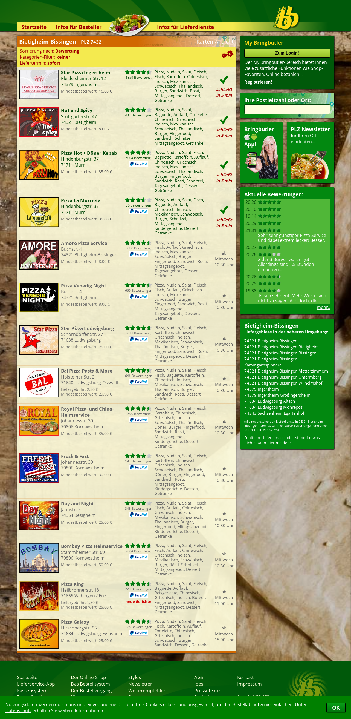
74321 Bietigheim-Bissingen (270, 340)
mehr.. (323, 307)
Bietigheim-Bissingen (271, 325)
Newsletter (140, 683)
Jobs (198, 683)
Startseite (34, 27)
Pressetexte (207, 690)
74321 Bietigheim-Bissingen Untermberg (282, 377)
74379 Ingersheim (261, 389)
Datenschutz (18, 710)
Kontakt (245, 677)
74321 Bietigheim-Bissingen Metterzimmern (286, 371)
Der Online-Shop (88, 677)
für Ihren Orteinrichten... (310, 152)
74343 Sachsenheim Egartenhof (274, 413)
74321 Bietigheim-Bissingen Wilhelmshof (283, 383)
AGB (199, 677)
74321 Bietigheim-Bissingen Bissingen (280, 353)
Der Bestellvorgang (91, 690)
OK (336, 707)
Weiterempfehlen (147, 690)
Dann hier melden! (273, 442)
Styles (134, 677)
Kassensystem (32, 690)
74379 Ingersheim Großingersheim (277, 395)
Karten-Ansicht (215, 41)
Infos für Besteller (79, 27)
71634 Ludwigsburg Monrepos (273, 407)
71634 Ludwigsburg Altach (269, 401)
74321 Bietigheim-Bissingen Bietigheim (281, 347)
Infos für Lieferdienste (185, 27)
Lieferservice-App (36, 683)
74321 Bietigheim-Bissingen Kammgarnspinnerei (270, 362)
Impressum (249, 683)
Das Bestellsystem (90, 683)
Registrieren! (258, 82)
